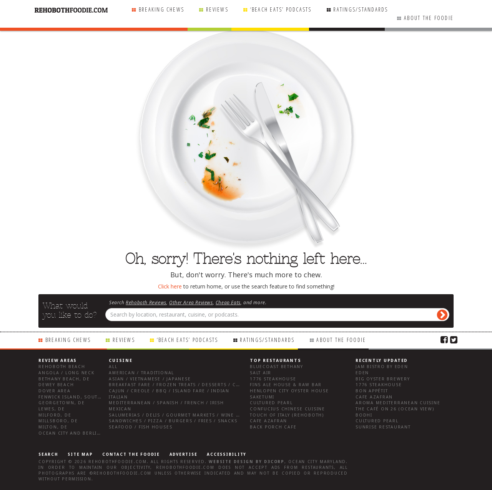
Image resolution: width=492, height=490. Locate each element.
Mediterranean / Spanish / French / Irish (166, 402)
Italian (118, 397)
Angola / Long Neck (66, 372)
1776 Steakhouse (273, 379)
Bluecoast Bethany (276, 366)
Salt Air (260, 372)
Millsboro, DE (58, 420)
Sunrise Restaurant (383, 427)
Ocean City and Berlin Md (74, 433)
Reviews (217, 9)
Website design (231, 461)
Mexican (120, 409)
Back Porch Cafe (273, 427)
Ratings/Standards (360, 9)
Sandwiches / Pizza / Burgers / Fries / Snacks (173, 420)
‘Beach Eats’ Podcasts (281, 9)
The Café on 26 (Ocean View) (395, 409)
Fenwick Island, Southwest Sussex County (97, 397)
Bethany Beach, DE (64, 379)
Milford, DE (54, 415)
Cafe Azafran (268, 420)
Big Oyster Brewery (383, 379)
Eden (362, 372)
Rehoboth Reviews (146, 302)
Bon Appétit (372, 390)
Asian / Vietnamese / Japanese (150, 379)
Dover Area (54, 390)
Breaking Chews (161, 9)
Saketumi (262, 397)
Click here (170, 286)
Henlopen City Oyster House (289, 390)
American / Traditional (141, 372)
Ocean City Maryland (317, 461)
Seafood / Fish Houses (140, 427)
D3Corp (274, 461)
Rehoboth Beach (61, 366)
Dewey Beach (56, 384)
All (113, 366)
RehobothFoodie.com (117, 461)
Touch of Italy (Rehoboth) (287, 415)
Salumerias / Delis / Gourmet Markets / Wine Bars (179, 415)
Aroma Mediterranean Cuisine (398, 402)
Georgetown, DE (61, 402)
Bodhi (364, 415)
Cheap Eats (228, 302)
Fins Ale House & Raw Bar (286, 384)
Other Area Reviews (191, 302)
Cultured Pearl (271, 402)
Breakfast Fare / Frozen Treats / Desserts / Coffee (180, 384)
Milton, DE (53, 427)
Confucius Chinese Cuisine (287, 409)
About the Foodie (429, 18)
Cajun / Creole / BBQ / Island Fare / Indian (169, 390)
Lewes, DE (51, 409)
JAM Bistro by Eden (382, 366)
